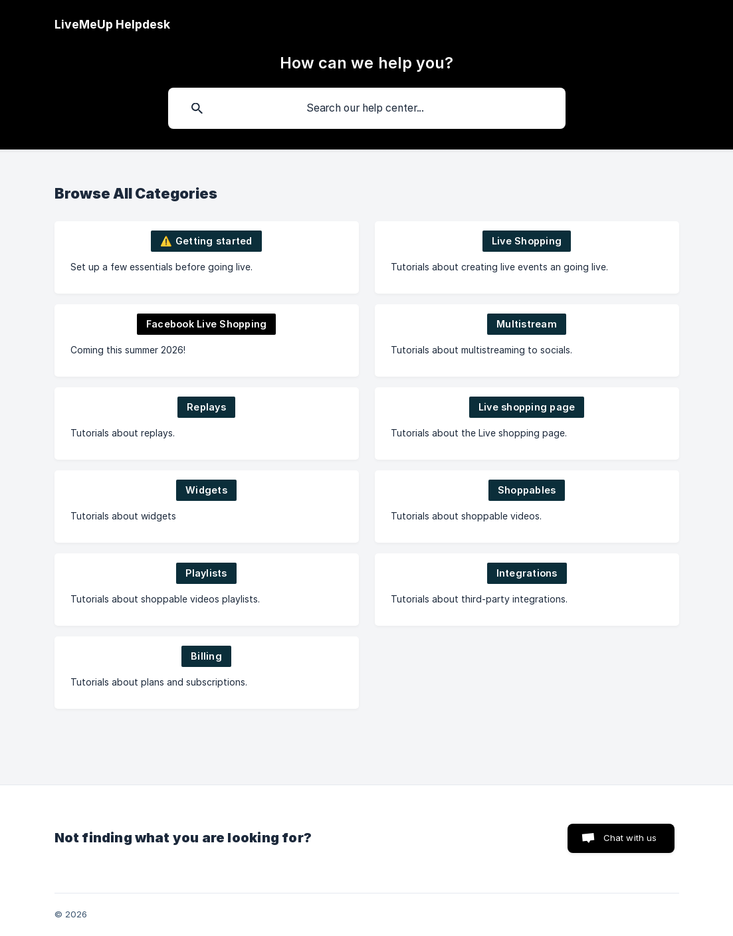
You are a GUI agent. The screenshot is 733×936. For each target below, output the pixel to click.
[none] (112, 24)
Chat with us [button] (630, 837)
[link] (206, 257)
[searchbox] (367, 108)
